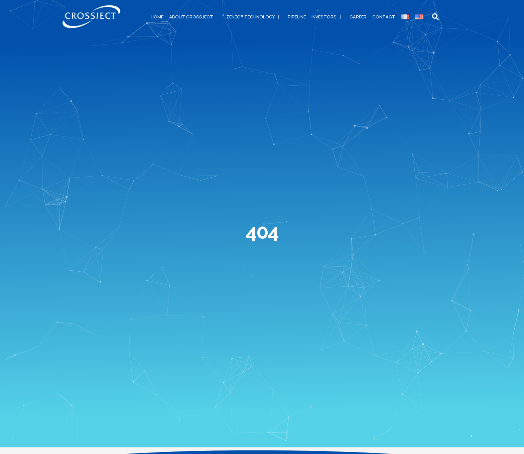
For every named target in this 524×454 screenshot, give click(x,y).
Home (157, 17)
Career (358, 17)
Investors (327, 17)
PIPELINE (297, 17)
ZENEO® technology (254, 17)
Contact (383, 17)
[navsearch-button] (435, 16)
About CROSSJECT (195, 17)
